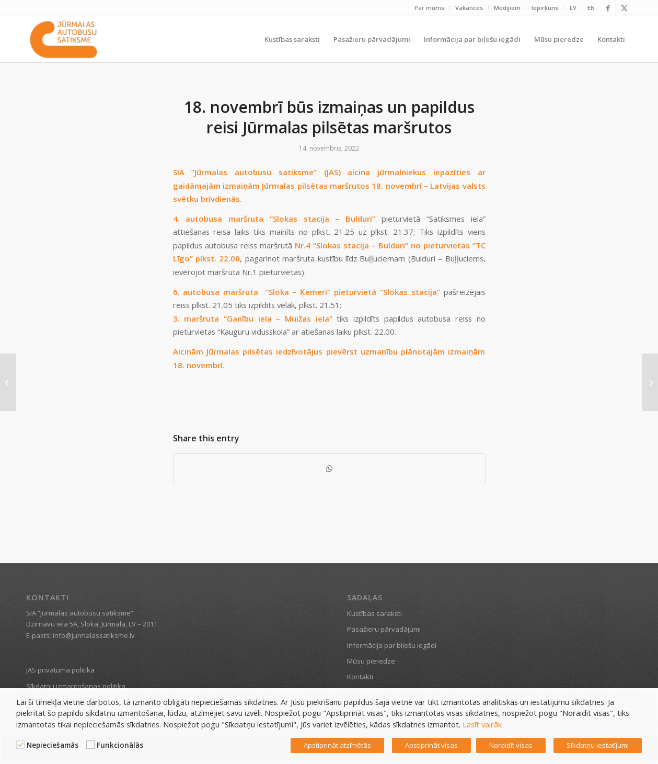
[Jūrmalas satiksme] (63, 39)
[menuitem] (429, 7)
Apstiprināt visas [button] (431, 745)
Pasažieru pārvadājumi (384, 629)
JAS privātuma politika (60, 670)
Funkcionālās (120, 745)
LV (573, 8)
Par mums (429, 8)
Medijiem (507, 8)
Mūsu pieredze (371, 661)
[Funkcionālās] (90, 744)
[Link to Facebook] (608, 8)
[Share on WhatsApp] (329, 468)
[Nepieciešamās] (20, 744)
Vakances (469, 8)
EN (591, 8)
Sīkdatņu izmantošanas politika (75, 686)
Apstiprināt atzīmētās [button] (337, 745)
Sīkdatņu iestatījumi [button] (598, 745)
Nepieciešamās (52, 745)
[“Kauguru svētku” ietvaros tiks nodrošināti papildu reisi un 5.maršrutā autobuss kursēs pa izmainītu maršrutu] (8, 382)
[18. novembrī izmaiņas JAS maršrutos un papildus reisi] (650, 382)
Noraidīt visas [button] (511, 745)
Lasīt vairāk (482, 724)
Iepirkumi (545, 8)
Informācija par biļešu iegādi (391, 645)
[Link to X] (624, 8)
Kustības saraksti (374, 613)
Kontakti (360, 676)
